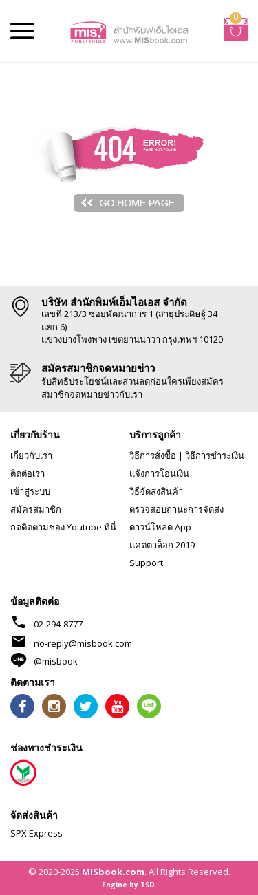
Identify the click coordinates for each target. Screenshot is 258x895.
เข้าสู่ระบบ (30, 491)
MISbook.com (113, 871)
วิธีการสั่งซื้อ (152, 455)
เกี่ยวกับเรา (31, 455)
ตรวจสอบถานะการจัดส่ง (176, 509)
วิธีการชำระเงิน (214, 455)
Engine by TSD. (129, 884)
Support (146, 563)
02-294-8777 (58, 624)
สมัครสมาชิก (35, 509)
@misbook (56, 661)
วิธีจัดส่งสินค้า (156, 491)
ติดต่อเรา (27, 473)
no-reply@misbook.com (83, 643)
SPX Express (36, 833)
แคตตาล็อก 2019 (162, 545)
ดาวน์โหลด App (160, 527)
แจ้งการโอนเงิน (159, 473)
